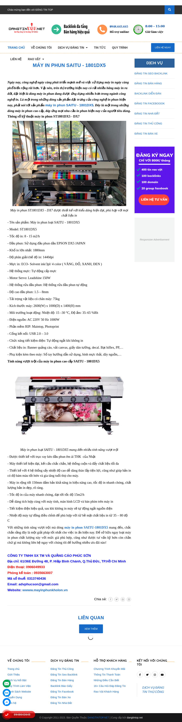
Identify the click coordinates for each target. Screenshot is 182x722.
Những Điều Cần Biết (106, 680)
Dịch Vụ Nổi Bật (16, 680)
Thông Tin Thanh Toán (107, 674)
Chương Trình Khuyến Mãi (109, 668)
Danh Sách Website (19, 691)
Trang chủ (13, 668)
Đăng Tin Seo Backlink (64, 674)
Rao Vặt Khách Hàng (106, 691)
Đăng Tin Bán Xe (61, 697)
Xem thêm (91, 628)
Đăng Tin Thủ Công (62, 668)
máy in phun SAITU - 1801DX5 (69, 105)
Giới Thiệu (13, 674)
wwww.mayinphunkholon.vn (45, 590)
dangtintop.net (135, 717)
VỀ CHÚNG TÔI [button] (18, 660)
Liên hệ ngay (163, 47)
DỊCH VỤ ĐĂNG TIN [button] (65, 660)
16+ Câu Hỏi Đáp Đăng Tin (110, 685)
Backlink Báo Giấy (61, 685)
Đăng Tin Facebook (62, 691)
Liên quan (91, 617)
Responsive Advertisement (154, 239)
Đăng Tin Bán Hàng (62, 680)
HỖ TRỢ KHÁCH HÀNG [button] (110, 660)
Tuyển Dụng (14, 697)
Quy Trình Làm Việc (19, 685)
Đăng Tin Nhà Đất (61, 702)
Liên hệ (11, 702)
